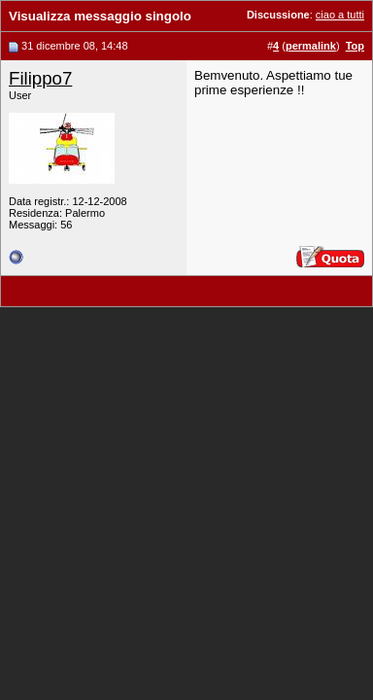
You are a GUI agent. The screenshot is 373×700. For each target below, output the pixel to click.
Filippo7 (40, 78)
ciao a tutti (340, 14)
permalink (311, 46)
